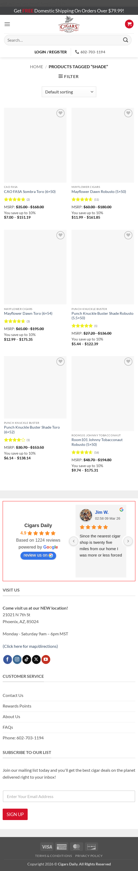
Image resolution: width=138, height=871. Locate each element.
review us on (38, 555)
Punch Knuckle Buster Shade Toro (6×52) (32, 429)
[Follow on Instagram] (17, 659)
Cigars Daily (38, 525)
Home (36, 66)
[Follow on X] (36, 659)
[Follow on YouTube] (45, 659)
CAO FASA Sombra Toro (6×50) (30, 191)
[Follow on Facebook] (7, 659)
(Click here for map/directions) (30, 646)
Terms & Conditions (53, 856)
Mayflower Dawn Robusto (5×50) (99, 191)
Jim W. (102, 512)
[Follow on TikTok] (26, 659)
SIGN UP (15, 814)
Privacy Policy (89, 856)
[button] (7, 24)
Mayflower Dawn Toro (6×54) (28, 313)
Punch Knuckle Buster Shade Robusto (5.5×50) (102, 315)
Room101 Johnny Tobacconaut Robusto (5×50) (97, 442)
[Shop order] (69, 92)
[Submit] (125, 40)
